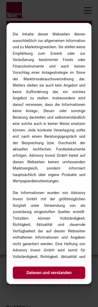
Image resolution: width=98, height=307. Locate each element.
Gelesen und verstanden (49, 272)
